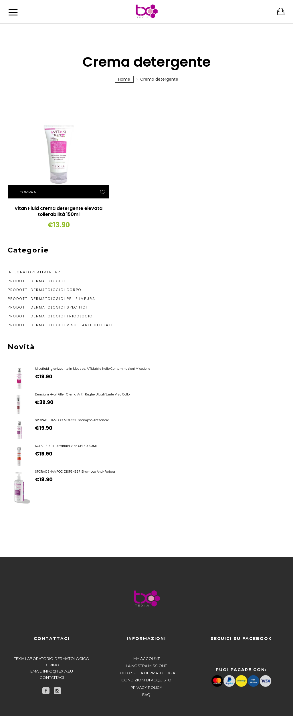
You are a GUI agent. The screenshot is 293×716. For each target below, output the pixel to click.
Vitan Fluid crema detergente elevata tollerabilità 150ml (39, 193)
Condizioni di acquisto (146, 665)
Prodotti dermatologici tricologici (51, 301)
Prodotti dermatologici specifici (47, 292)
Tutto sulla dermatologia (146, 657)
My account (146, 643)
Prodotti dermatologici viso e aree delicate (61, 309)
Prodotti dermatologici (36, 265)
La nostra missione (146, 650)
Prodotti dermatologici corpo (45, 274)
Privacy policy (146, 672)
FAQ (146, 679)
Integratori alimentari (35, 256)
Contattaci (52, 662)
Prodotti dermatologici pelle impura (51, 283)
